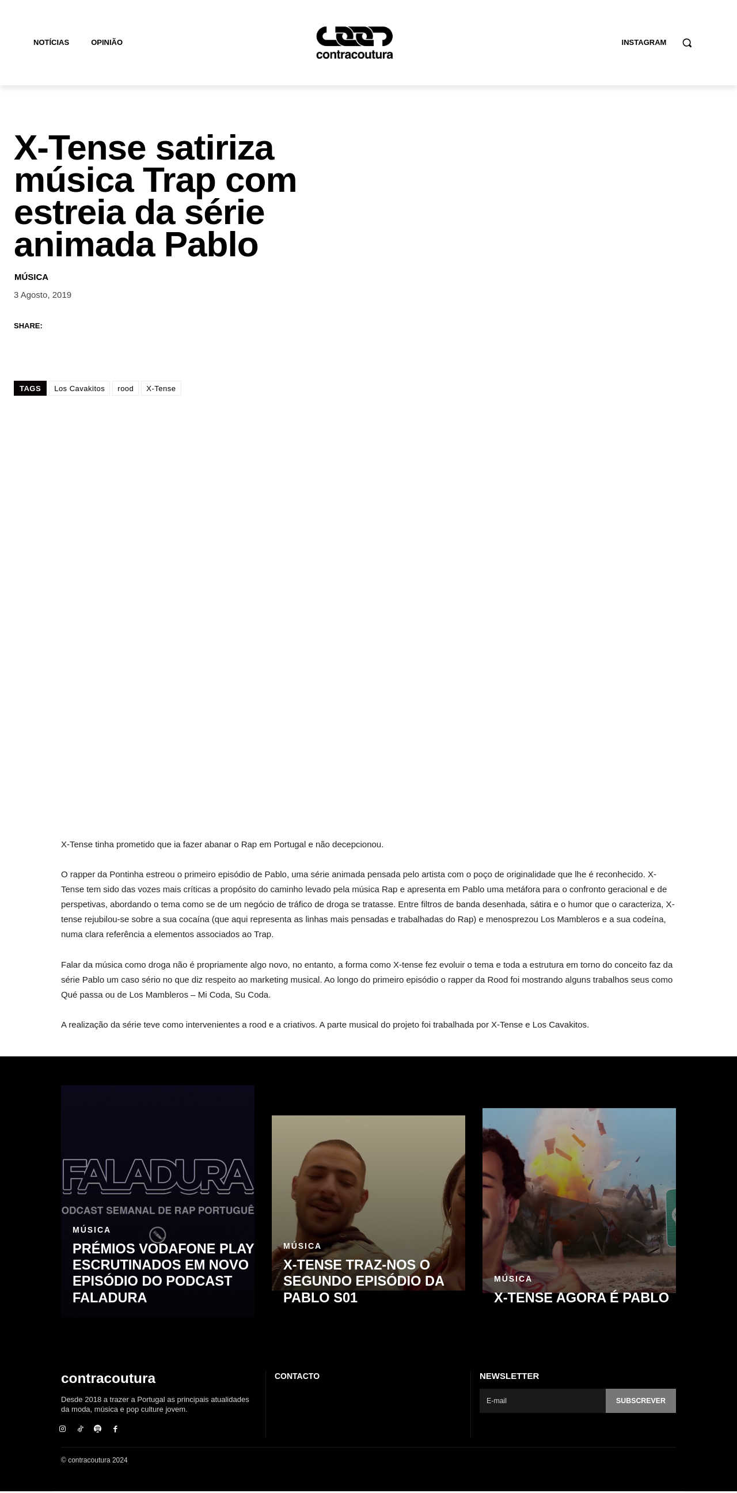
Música (31, 276)
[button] (687, 42)
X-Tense (161, 388)
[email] (541, 1401)
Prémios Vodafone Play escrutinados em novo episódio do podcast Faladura (157, 1275)
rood (125, 388)
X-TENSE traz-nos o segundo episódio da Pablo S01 (358, 1282)
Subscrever (640, 1401)
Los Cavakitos (79, 388)
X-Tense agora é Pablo (576, 1298)
